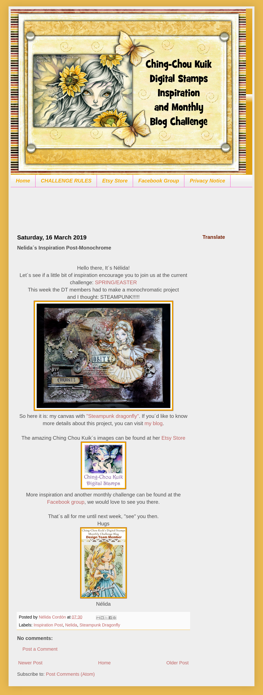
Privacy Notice (207, 181)
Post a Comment (40, 649)
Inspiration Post (48, 625)
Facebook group (65, 502)
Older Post (177, 662)
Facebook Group (158, 181)
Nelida (71, 625)
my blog (154, 423)
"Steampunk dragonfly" (112, 416)
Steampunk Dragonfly (100, 625)
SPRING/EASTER (116, 282)
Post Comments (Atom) (70, 674)
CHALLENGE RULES (66, 181)
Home (23, 181)
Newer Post (30, 662)
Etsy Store (115, 181)
